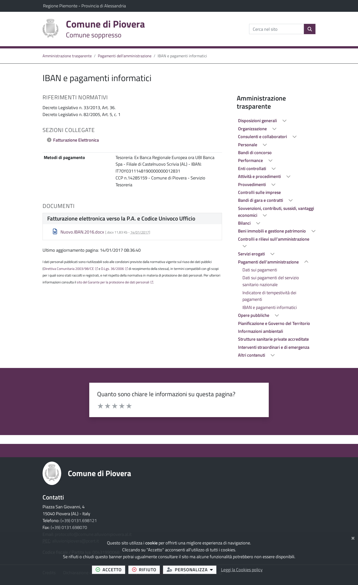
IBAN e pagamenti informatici (269, 307)
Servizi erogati (252, 253)
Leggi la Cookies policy (242, 569)
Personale (248, 144)
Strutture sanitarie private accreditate (273, 339)
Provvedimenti (252, 184)
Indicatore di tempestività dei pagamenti (269, 296)
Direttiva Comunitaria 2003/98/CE (69, 268)
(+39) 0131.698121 (78, 520)
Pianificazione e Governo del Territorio (274, 323)
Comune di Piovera (99, 473)
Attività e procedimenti (260, 176)
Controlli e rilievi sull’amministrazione (273, 239)
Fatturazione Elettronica (76, 140)
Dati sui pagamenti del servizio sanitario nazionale (270, 281)
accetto (110, 569)
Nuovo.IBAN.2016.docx (78, 232)
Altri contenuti (252, 355)
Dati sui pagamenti (259, 269)
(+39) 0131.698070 (69, 527)
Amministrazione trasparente (67, 56)
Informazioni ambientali (260, 331)
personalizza (192, 569)
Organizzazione (253, 128)
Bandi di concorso (255, 152)
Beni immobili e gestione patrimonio (272, 231)
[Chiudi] (353, 537)
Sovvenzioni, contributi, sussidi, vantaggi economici (276, 212)
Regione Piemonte (60, 5)
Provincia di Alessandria (103, 5)
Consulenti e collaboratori (263, 136)
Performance (251, 160)
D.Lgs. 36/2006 (112, 268)
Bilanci (245, 223)
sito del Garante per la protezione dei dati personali (113, 282)
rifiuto (146, 569)
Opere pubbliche (254, 315)
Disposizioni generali (258, 120)
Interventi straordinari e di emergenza (273, 347)
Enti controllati (252, 168)
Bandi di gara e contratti (261, 200)
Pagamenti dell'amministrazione (124, 56)
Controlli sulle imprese (259, 192)
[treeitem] (276, 121)
